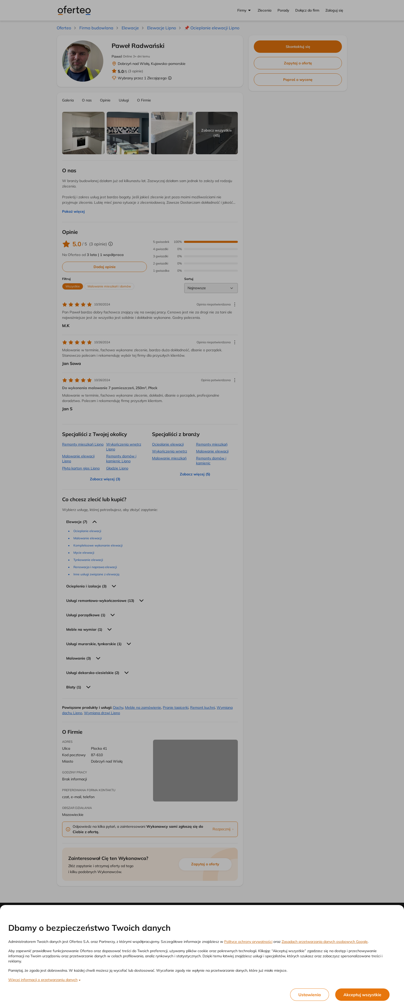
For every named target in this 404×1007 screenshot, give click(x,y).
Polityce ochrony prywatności (248, 941)
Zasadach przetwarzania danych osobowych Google (325, 941)
